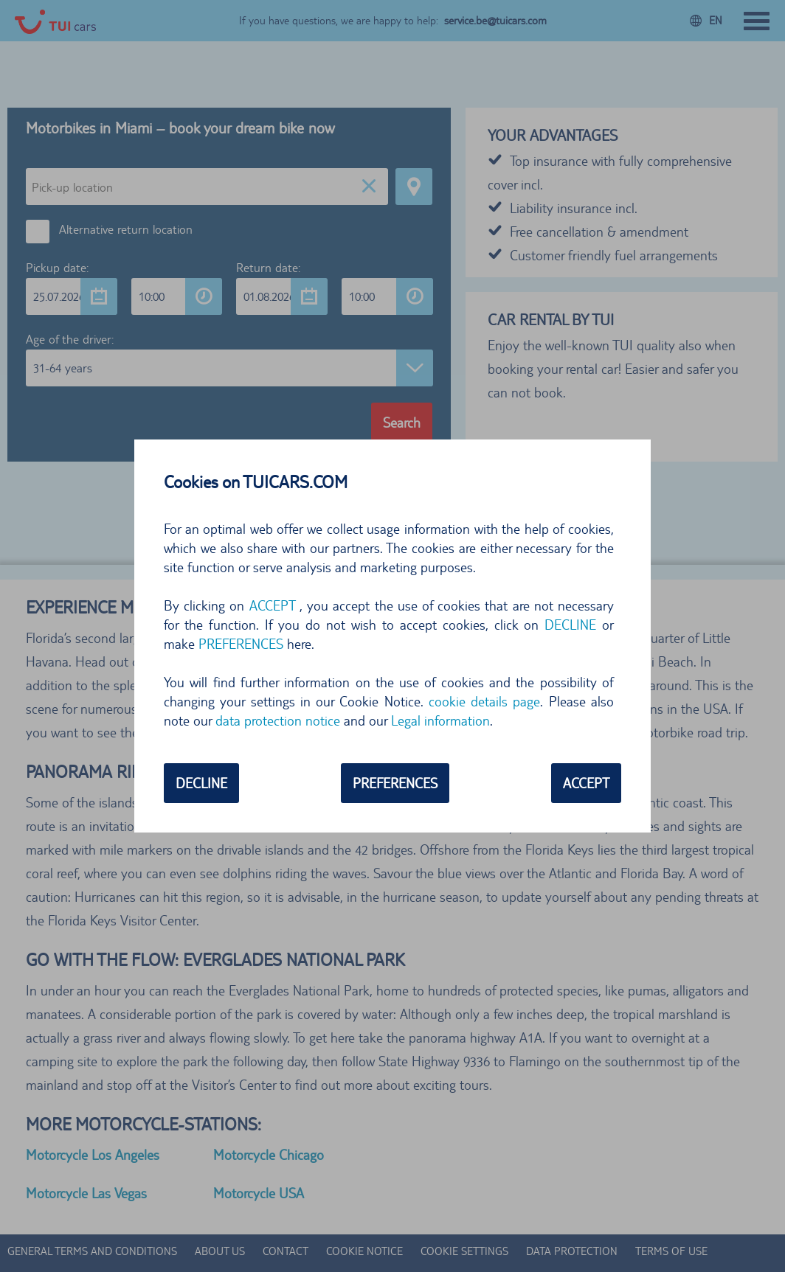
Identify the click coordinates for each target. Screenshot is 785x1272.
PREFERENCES (240, 644)
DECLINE (570, 624)
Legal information (440, 720)
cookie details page (485, 701)
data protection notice (277, 720)
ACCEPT (272, 605)
